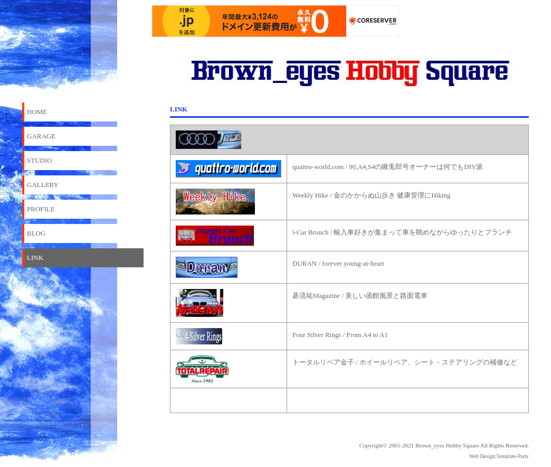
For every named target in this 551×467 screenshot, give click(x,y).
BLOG (36, 233)
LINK (35, 257)
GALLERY (43, 185)
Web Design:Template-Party (499, 456)
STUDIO (39, 160)
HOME (37, 112)
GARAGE (41, 136)
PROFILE (41, 209)
